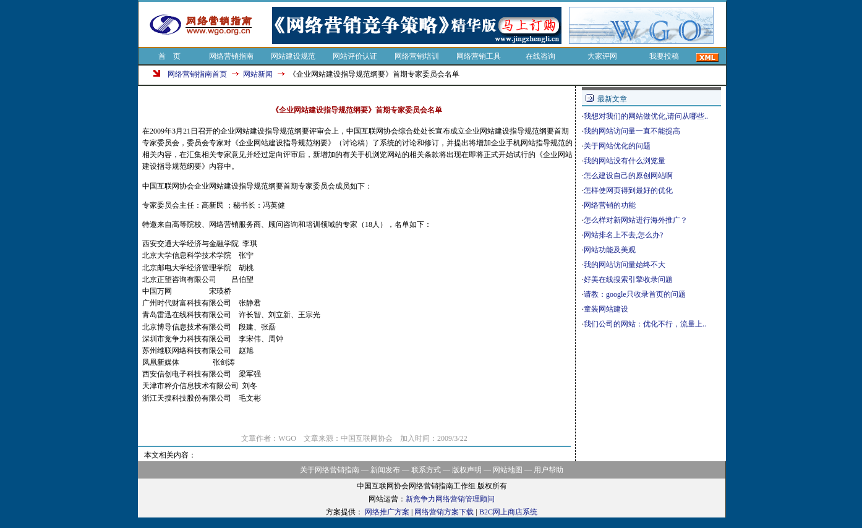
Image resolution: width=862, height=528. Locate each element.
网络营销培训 (417, 56)
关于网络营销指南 (329, 470)
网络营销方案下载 (444, 512)
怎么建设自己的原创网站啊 (628, 175)
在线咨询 (540, 56)
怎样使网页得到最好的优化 (628, 190)
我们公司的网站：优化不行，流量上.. (645, 324)
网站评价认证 (355, 56)
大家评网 (602, 56)
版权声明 (467, 470)
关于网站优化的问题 (617, 146)
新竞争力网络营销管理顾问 (450, 499)
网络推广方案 (387, 512)
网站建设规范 (293, 56)
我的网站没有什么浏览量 (624, 160)
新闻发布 (385, 470)
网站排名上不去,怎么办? (623, 235)
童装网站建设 (606, 309)
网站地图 (508, 470)
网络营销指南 (231, 56)
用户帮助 (548, 470)
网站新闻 (258, 74)
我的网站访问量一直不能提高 (632, 131)
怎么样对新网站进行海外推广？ (636, 220)
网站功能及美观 (610, 249)
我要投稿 (664, 56)
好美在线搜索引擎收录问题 (628, 279)
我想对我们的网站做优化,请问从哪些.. (646, 116)
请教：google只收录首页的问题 (635, 294)
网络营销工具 (478, 56)
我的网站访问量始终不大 (624, 264)
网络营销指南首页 (197, 74)
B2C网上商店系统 (508, 512)
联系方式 (426, 470)
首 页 (169, 56)
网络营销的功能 (610, 205)
